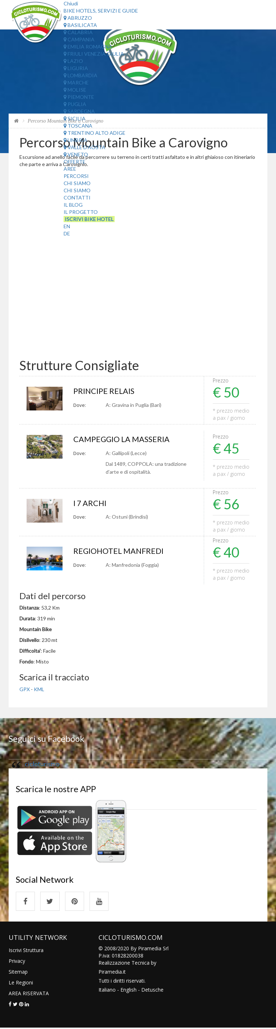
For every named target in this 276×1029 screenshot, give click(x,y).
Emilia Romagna (88, 46)
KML (39, 689)
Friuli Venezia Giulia (94, 54)
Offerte (75, 162)
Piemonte (79, 97)
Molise (75, 90)
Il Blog (73, 205)
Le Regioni (21, 983)
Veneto (76, 154)
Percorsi (76, 176)
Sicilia (75, 118)
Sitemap (18, 972)
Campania (79, 39)
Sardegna (79, 111)
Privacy (17, 962)
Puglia (75, 104)
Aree (70, 169)
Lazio (73, 61)
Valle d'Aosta (84, 147)
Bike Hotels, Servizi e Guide (101, 11)
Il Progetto (81, 212)
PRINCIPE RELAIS (104, 391)
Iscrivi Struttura (26, 951)
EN (67, 226)
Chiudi (71, 3)
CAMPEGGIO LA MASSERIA (122, 439)
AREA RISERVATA (29, 994)
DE (67, 233)
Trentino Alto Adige (94, 133)
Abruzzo (78, 18)
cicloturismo (42, 764)
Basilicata (80, 25)
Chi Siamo (77, 183)
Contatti (77, 197)
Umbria (75, 140)
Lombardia (80, 75)
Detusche (152, 990)
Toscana (78, 126)
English (128, 990)
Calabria (78, 32)
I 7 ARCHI (90, 503)
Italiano (107, 990)
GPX (24, 689)
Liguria (76, 68)
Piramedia (110, 972)
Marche (76, 82)
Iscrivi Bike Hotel (89, 219)
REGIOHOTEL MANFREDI (119, 551)
